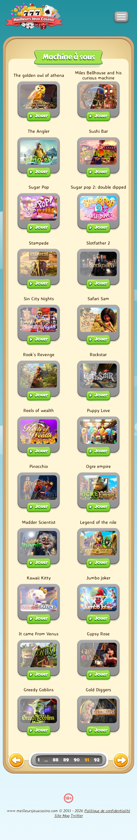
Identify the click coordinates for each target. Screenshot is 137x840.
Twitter (77, 815)
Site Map (61, 815)
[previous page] (16, 760)
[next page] (121, 760)
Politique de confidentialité (107, 810)
